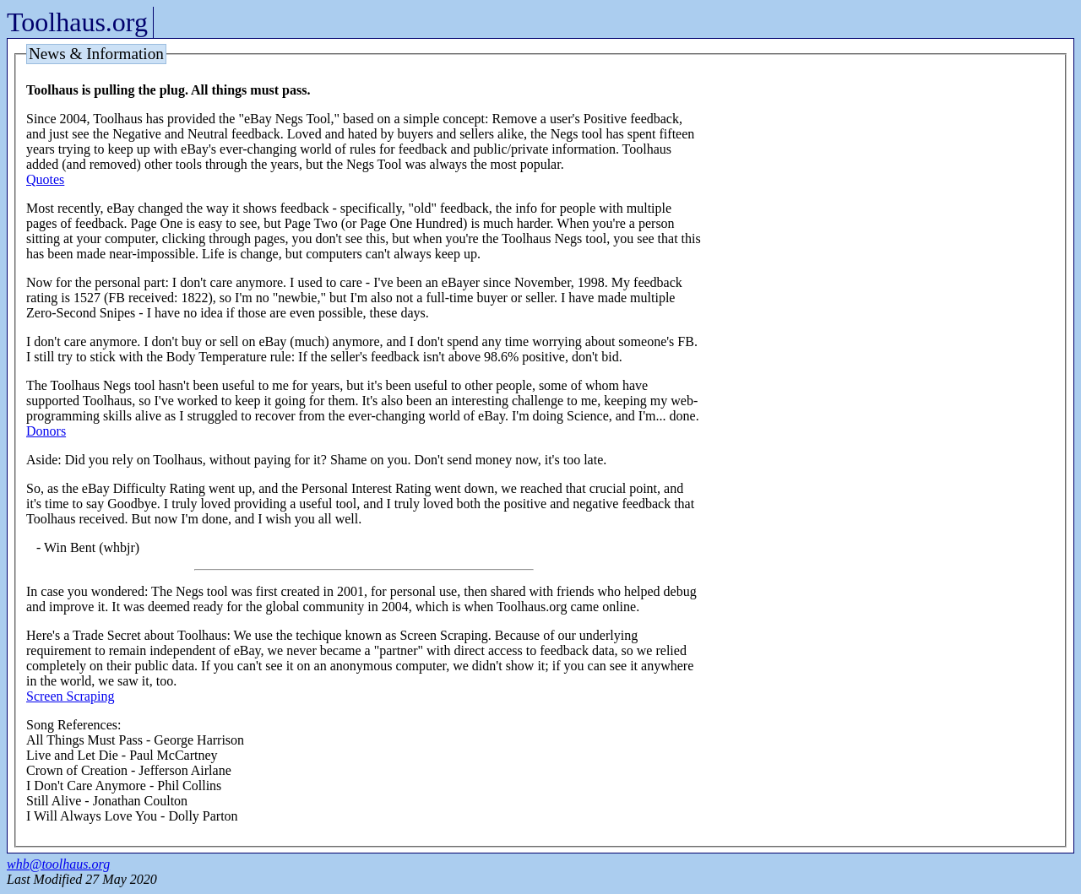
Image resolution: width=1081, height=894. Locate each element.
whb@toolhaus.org (58, 864)
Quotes (45, 179)
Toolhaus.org (77, 22)
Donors (46, 431)
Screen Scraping (70, 696)
